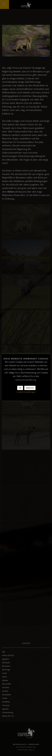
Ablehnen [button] (30, 388)
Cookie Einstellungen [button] (26, 392)
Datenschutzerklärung (25, 379)
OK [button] (20, 388)
